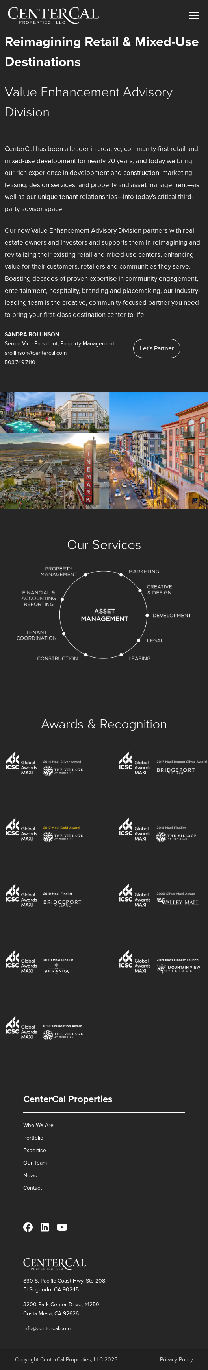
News (30, 1175)
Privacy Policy (176, 1360)
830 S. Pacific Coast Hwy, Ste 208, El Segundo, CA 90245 (64, 1285)
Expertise (34, 1150)
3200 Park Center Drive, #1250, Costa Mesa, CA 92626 (61, 1308)
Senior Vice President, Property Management (59, 344)
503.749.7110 (20, 362)
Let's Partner (157, 348)
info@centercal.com (47, 1328)
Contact (32, 1188)
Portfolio (33, 1138)
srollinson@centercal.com (36, 353)
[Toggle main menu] (193, 15)
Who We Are (38, 1125)
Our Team (35, 1163)
